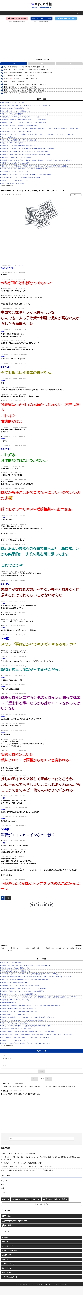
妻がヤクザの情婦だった (9, 137)
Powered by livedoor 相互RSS (7, 185)
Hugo (40, 1284)
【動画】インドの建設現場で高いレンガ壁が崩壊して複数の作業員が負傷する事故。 (27, 154)
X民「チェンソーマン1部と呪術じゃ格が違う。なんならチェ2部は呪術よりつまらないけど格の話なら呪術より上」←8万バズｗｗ (40, 128)
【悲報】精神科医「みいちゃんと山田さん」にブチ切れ (20, 87)
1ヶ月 (69, 63)
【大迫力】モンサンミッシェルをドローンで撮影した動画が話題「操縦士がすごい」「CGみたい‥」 (32, 974)
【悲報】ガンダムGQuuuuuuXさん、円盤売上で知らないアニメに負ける (25, 84)
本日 (14, 63)
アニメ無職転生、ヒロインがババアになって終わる (19, 75)
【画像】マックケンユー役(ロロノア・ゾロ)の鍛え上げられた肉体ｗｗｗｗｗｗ (25, 151)
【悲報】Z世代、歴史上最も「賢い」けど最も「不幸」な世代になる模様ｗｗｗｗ (26, 105)
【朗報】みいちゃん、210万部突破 (14, 81)
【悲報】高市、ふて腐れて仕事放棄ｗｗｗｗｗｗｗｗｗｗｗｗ (20, 145)
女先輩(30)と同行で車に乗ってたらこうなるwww (16, 157)
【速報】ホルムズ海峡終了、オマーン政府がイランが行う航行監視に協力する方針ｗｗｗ (28, 148)
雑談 (19, 195)
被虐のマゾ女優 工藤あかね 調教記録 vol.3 (14, 982)
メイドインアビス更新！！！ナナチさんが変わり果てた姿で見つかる (24, 67)
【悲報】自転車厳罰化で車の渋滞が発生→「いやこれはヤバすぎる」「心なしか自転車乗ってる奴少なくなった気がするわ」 (39, 977)
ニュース (4, 1181)
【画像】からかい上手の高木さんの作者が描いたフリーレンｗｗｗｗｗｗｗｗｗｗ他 (27, 174)
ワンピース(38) (47, 1199)
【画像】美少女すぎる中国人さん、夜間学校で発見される (19, 140)
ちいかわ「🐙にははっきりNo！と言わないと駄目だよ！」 (21, 78)
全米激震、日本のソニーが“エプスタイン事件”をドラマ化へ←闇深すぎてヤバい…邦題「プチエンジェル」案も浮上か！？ (37, 160)
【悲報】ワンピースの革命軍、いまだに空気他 (15, 163)
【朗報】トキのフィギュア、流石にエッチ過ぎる (16, 131)
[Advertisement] (41, 40)
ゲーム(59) (25, 1199)
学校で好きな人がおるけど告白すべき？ (13, 183)
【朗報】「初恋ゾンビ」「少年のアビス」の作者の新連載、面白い (23, 93)
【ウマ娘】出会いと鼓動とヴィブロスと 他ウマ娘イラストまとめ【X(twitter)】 (25, 1037)
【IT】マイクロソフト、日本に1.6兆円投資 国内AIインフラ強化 (21, 177)
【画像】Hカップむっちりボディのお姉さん (15, 1023)
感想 (2, 1184)
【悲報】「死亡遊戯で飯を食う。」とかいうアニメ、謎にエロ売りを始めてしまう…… (29, 72)
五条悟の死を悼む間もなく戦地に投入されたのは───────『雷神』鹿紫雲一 (25, 119)
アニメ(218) (5, 1199)
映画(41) (57, 1199)
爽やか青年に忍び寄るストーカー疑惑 (13, 102)
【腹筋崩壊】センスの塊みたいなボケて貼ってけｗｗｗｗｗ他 (20, 117)
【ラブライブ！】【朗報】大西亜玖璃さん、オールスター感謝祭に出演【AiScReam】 (27, 169)
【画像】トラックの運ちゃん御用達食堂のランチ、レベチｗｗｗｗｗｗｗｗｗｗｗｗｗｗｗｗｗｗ (31, 1005)
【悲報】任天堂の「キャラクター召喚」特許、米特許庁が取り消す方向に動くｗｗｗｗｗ (28, 1031)
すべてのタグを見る (41, 1204)
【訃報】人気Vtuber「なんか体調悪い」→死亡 (16, 108)
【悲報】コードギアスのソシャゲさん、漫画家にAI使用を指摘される (24, 90)
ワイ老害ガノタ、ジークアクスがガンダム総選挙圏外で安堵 (19, 125)
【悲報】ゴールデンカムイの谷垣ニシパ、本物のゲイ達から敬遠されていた (26, 70)
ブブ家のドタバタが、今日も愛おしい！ (13, 962)
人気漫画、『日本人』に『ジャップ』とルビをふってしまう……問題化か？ (24, 122)
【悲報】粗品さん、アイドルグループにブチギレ (16, 1014)
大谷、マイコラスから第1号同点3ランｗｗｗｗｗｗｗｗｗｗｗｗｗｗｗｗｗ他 (25, 114)
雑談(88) (64, 1199)
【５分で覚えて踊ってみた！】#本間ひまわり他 (16, 111)
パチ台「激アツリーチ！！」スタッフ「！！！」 (16, 171)
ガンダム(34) (16, 1199)
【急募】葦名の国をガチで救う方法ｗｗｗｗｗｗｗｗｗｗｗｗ (20, 143)
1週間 (41, 63)
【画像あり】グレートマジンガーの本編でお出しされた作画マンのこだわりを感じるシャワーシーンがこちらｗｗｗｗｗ (37, 134)
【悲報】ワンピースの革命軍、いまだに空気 (15, 180)
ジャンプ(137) (36, 1199)
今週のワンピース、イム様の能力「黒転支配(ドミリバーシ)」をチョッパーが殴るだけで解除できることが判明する (36, 166)
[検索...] (41, 1139)
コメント (76, 194)
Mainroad (47, 1284)
